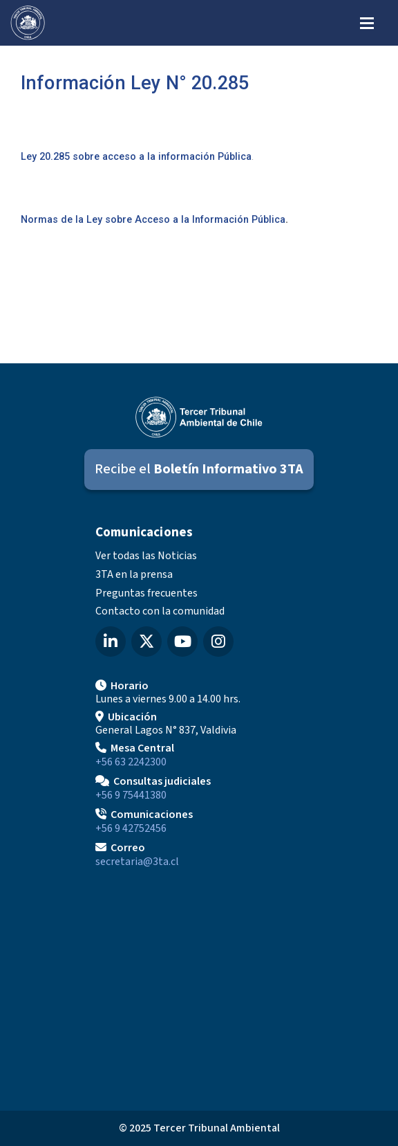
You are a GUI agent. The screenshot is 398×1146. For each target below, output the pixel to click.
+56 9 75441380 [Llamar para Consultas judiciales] (131, 795)
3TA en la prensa (134, 574)
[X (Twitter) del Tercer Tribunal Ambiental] (146, 641)
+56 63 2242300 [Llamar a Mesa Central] (131, 762)
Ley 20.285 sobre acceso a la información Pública (136, 157)
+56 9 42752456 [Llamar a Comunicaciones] (131, 828)
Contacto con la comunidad (160, 611)
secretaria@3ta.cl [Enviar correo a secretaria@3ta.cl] (137, 861)
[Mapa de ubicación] (199, 984)
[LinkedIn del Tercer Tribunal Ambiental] (110, 641)
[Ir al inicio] (27, 23)
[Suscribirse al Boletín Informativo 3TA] (199, 469)
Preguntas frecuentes (146, 593)
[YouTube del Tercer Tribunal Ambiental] (182, 641)
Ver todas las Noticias (146, 555)
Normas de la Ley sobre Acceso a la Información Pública (153, 220)
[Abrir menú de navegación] (367, 21)
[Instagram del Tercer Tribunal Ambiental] (218, 641)
